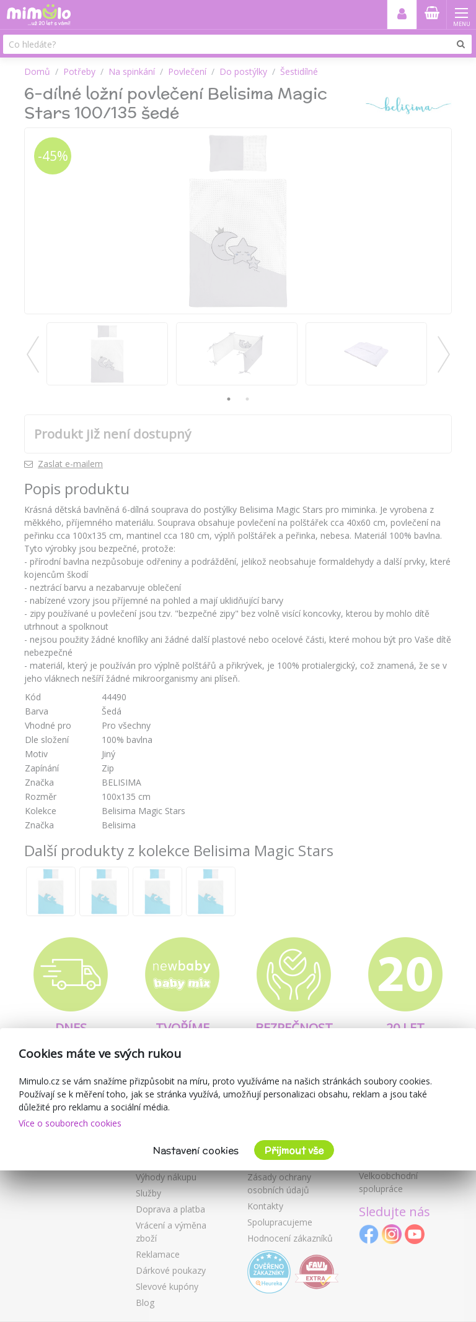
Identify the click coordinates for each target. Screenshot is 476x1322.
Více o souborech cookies (70, 1123)
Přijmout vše (294, 1150)
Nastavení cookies (196, 1150)
